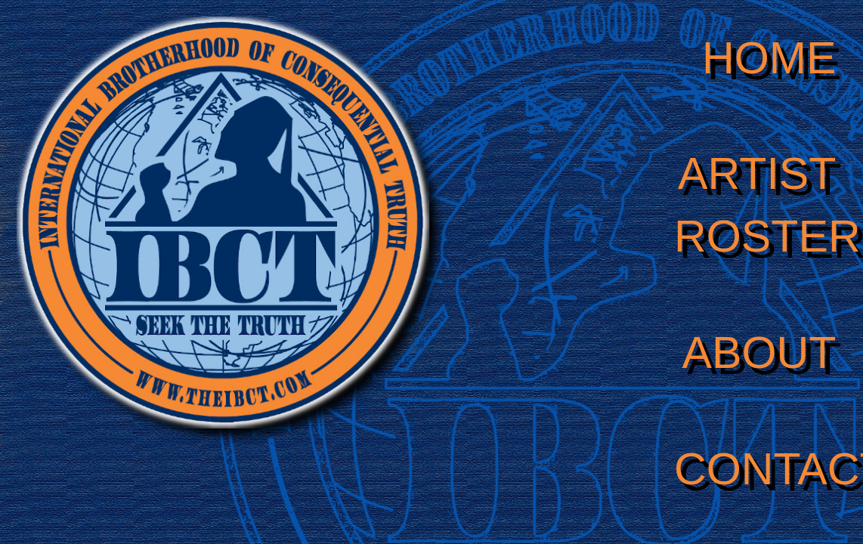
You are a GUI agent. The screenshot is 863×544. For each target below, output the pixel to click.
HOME (769, 57)
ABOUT (759, 352)
